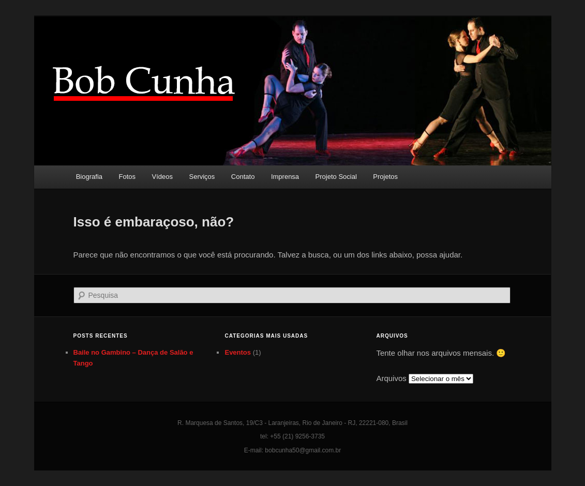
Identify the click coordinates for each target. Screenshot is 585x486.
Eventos (237, 352)
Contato (243, 176)
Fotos (127, 176)
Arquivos (391, 378)
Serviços (202, 176)
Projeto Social (336, 176)
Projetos (385, 176)
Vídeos (162, 176)
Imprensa (285, 176)
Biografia (89, 176)
